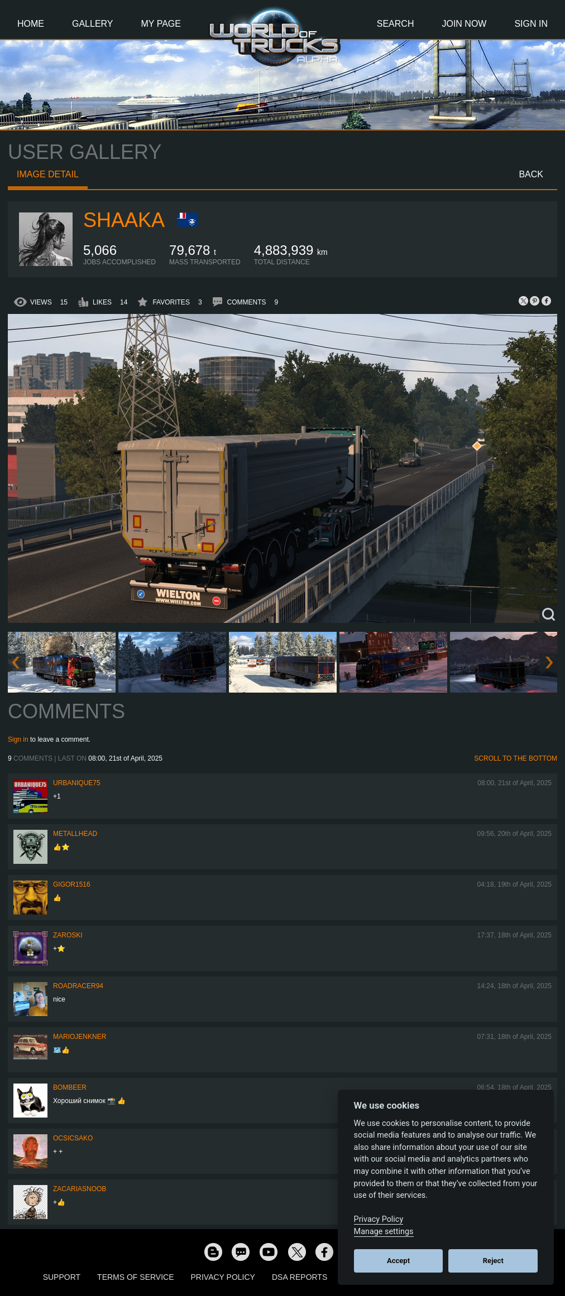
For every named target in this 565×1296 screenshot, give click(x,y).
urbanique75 (76, 783)
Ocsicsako (73, 1138)
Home (30, 23)
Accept (398, 1260)
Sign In (531, 23)
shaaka (124, 220)
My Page (161, 23)
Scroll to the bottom (515, 758)
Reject (493, 1260)
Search (395, 23)
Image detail (48, 174)
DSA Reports (299, 1277)
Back (531, 174)
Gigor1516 (71, 884)
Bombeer (70, 1087)
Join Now (464, 23)
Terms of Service (135, 1277)
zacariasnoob (79, 1189)
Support (61, 1277)
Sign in (18, 739)
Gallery (92, 23)
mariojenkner (79, 1037)
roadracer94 (78, 986)
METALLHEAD (75, 834)
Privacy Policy (223, 1277)
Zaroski (68, 935)
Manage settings (384, 1231)
